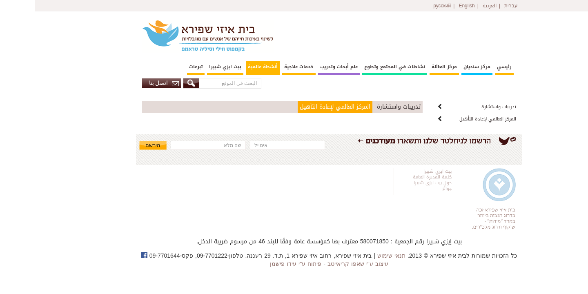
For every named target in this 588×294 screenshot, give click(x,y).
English (431, 5)
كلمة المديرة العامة (397, 177)
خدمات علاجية (263, 66)
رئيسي (469, 66)
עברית (476, 5)
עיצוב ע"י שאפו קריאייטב (322, 264)
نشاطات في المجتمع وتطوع (359, 66)
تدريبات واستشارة (463, 106)
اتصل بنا (129, 83)
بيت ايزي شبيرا (190, 66)
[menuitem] (469, 68)
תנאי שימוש (356, 255)
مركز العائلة (409, 66)
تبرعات (160, 66)
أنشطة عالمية (228, 66)
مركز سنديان (441, 66)
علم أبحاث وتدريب (304, 66)
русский (407, 5)
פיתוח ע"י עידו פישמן (260, 264)
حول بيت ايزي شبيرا (397, 182)
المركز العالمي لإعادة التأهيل (452, 119)
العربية (454, 5)
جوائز (411, 188)
